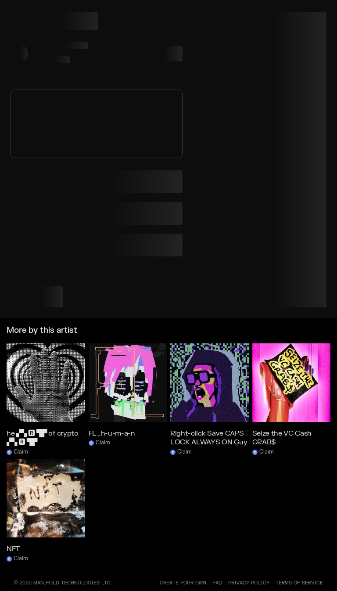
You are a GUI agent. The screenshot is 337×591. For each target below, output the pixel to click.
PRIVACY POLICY (248, 583)
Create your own (183, 583)
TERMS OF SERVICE (299, 583)
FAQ (217, 583)
